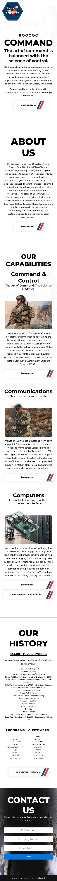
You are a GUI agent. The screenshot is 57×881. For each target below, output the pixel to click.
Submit (28, 857)
